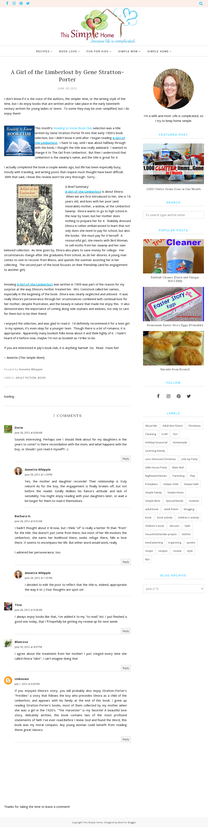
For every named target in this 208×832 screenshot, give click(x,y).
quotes (191, 542)
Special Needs (174, 501)
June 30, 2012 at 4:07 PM (28, 652)
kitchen (186, 534)
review (177, 551)
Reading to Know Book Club (75, 128)
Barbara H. (23, 521)
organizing (174, 542)
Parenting (178, 476)
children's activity (188, 517)
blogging (189, 509)
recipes (163, 551)
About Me (151, 425)
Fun (175, 434)
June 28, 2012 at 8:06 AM (28, 437)
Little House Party (156, 467)
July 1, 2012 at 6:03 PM (27, 689)
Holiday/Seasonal (156, 442)
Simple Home (175, 492)
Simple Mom (152, 501)
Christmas (194, 425)
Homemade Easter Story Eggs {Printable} (175, 325)
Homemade (180, 442)
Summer (194, 501)
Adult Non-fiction (172, 425)
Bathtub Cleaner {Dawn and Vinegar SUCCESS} (175, 279)
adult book (151, 509)
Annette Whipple (38, 474)
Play (192, 476)
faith (187, 526)
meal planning (154, 542)
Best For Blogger (127, 827)
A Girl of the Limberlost (86, 191)
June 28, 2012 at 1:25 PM (38, 583)
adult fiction (26, 382)
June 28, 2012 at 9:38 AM (28, 615)
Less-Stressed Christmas (160, 459)
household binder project (161, 534)
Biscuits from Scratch (175, 369)
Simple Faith (191, 484)
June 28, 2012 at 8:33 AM (28, 526)
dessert (174, 526)
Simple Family (153, 492)
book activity (164, 517)
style (190, 551)
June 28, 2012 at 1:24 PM (38, 479)
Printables (151, 484)
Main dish (178, 467)
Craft (164, 434)
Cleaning (150, 434)
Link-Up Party (189, 459)
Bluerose (21, 647)
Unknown (22, 684)
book (42, 382)
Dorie (19, 432)
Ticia (18, 610)
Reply (126, 463)
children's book (154, 526)
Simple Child (170, 484)
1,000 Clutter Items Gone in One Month (173, 189)
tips (147, 559)
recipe (149, 551)
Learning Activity (155, 451)
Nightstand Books (156, 476)
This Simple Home (93, 827)
